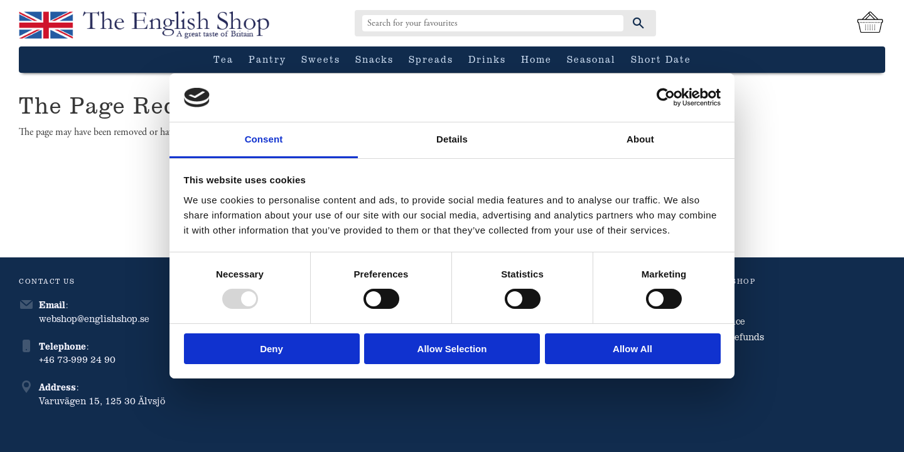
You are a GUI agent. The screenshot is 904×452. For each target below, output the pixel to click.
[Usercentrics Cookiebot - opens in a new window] (666, 97)
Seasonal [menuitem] (591, 59)
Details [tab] (452, 139)
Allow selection (452, 348)
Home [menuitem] (536, 59)
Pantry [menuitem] (267, 59)
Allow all (632, 348)
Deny (271, 348)
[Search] (638, 23)
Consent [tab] (264, 139)
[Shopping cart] (870, 23)
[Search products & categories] (492, 23)
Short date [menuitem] (661, 59)
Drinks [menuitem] (487, 59)
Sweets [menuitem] (320, 59)
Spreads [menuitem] (431, 59)
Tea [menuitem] (223, 59)
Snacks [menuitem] (374, 59)
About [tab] (640, 139)
